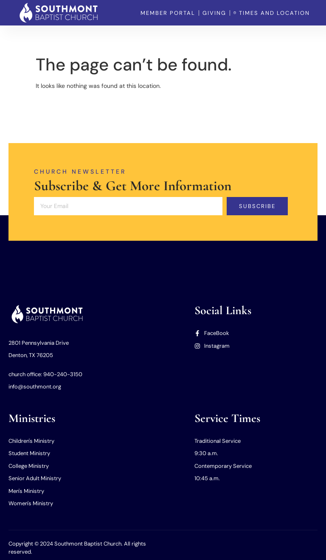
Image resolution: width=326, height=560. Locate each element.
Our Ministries (149, 38)
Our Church (102, 38)
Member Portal (249, 38)
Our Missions (198, 38)
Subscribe (257, 206)
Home (65, 38)
